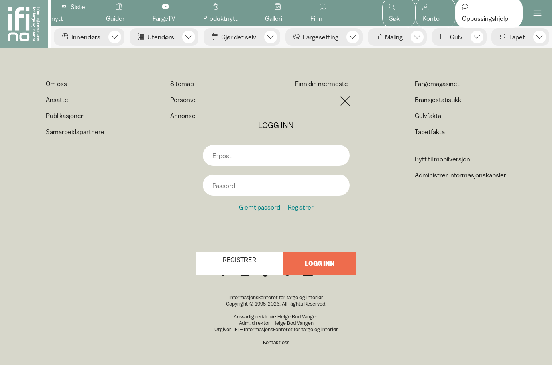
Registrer (301, 207)
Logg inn (320, 263)
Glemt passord (259, 207)
